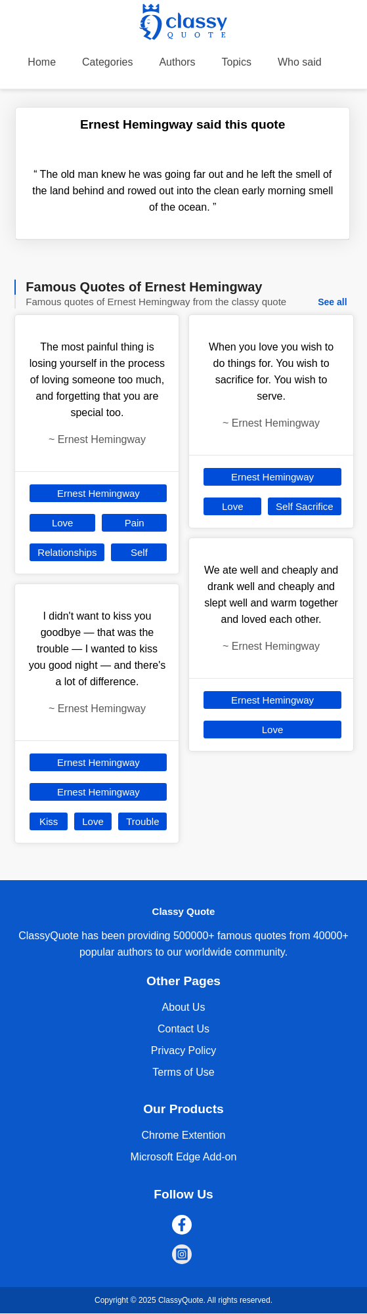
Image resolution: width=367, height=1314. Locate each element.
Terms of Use (183, 1072)
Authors (177, 62)
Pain (134, 522)
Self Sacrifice (305, 506)
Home (42, 62)
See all (332, 302)
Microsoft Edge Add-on (184, 1156)
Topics (236, 62)
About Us (183, 1007)
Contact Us (183, 1028)
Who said (300, 62)
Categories (107, 62)
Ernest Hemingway (98, 493)
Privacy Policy (184, 1050)
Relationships (67, 552)
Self (139, 552)
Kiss (48, 821)
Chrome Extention (183, 1135)
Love (63, 522)
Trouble (142, 821)
